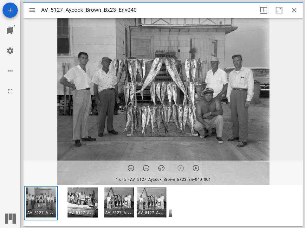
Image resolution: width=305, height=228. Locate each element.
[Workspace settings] (10, 50)
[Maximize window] (279, 10)
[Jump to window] (10, 30)
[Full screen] (10, 91)
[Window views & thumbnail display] (263, 10)
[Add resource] (10, 10)
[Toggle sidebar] (32, 10)
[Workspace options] (10, 71)
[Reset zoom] (161, 168)
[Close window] (294, 10)
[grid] (163, 205)
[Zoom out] (146, 168)
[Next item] (196, 168)
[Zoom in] (131, 168)
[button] (41, 203)
